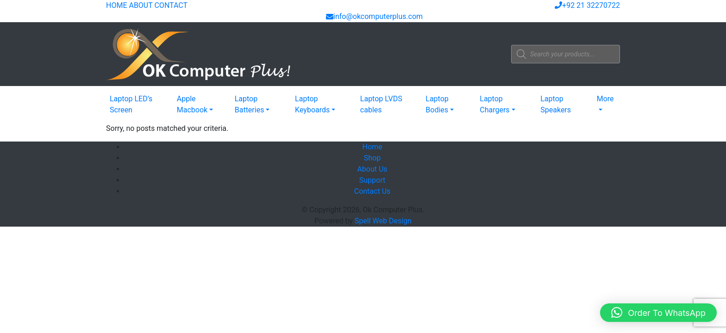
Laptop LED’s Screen (131, 104)
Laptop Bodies (437, 104)
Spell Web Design (383, 220)
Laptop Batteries (249, 104)
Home (372, 146)
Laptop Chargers (494, 104)
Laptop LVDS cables (381, 104)
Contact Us (372, 191)
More (605, 98)
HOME (116, 5)
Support (372, 180)
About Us (372, 169)
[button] (658, 312)
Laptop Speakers (555, 104)
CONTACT (171, 5)
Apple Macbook (192, 104)
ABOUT (140, 5)
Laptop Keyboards (312, 104)
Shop (372, 158)
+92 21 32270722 (587, 5)
